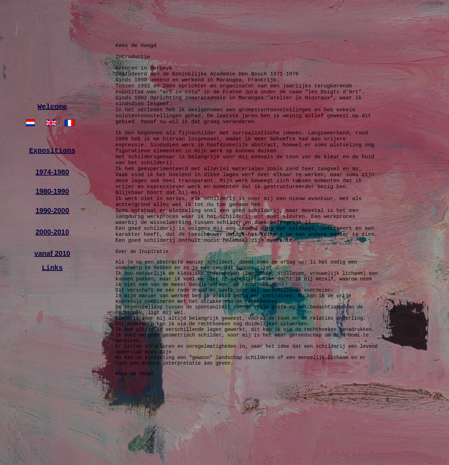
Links (52, 298)
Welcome (52, 133)
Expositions (52, 180)
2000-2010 (52, 262)
